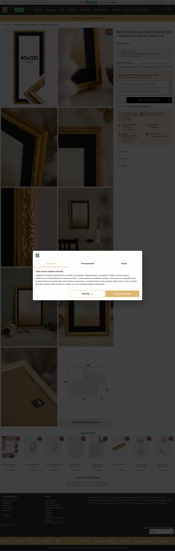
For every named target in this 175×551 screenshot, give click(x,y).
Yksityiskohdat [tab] (87, 263)
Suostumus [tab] (51, 263)
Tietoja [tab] (124, 263)
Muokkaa (87, 294)
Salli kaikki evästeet (122, 294)
